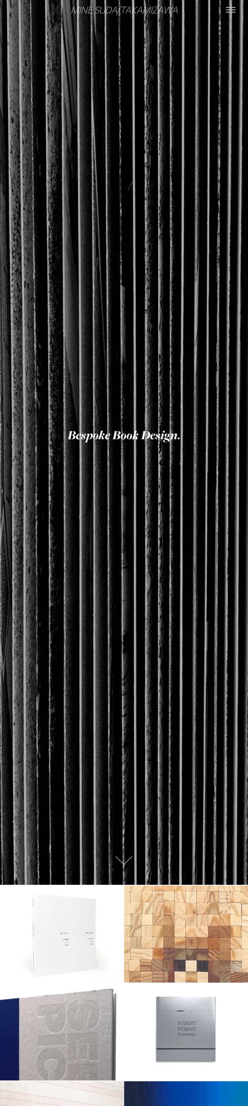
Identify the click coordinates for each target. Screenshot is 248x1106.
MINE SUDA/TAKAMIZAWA (124, 9)
